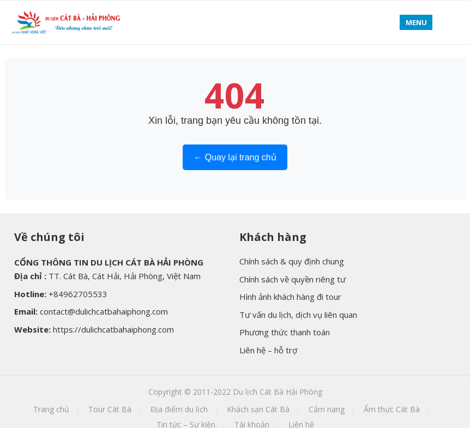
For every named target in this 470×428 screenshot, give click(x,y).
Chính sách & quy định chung (291, 261)
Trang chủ (51, 409)
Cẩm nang (327, 409)
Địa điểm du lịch (179, 409)
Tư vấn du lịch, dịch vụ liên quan (298, 314)
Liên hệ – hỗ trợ (268, 350)
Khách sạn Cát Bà (258, 409)
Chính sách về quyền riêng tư (292, 279)
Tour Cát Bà (109, 409)
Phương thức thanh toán (284, 332)
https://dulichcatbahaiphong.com (113, 329)
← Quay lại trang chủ (235, 157)
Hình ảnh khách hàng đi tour (290, 296)
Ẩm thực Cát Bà (392, 409)
